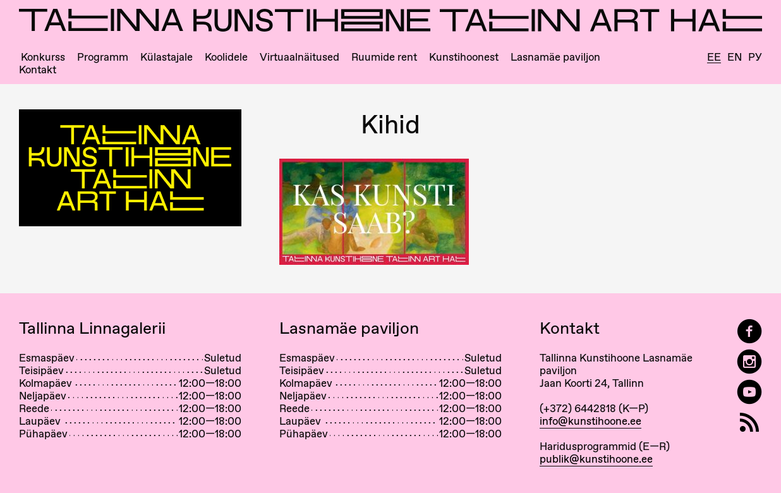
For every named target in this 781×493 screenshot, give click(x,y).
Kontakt (37, 69)
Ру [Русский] (755, 57)
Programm (102, 57)
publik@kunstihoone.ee (596, 459)
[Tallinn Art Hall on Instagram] (749, 362)
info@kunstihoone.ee (590, 421)
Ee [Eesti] (714, 57)
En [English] (734, 57)
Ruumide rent (384, 57)
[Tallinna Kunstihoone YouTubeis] (749, 392)
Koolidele (226, 57)
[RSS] (749, 422)
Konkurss (43, 57)
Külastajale (166, 57)
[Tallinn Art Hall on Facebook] (749, 331)
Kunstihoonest (464, 57)
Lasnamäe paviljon (555, 57)
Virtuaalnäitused (299, 57)
